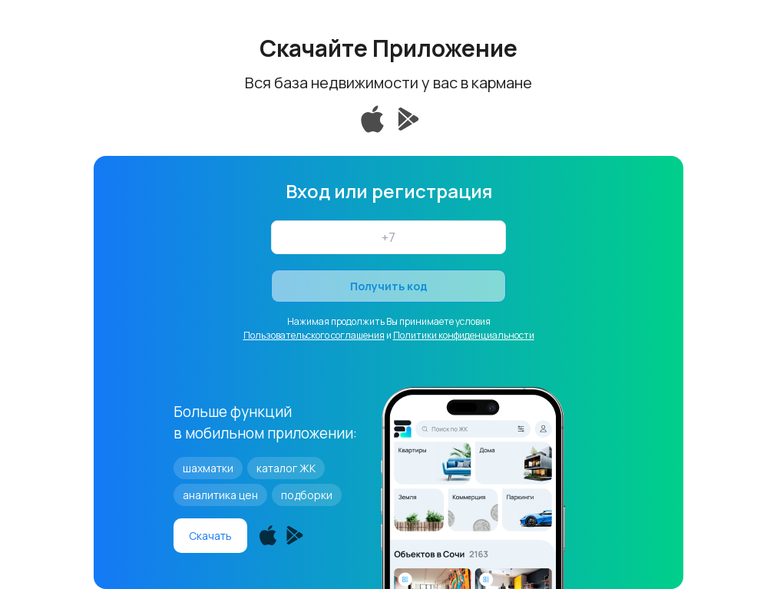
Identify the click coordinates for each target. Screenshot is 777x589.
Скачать (210, 535)
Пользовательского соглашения (314, 335)
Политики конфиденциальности (463, 335)
